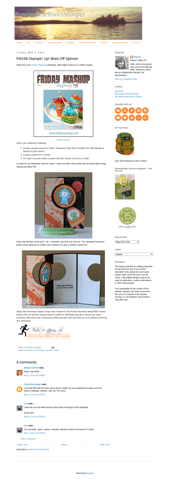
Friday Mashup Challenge (34, 350)
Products (39, 42)
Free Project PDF (87, 42)
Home (19, 42)
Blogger (90, 473)
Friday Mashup (39, 65)
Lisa (26, 403)
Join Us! (136, 42)
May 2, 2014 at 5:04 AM (34, 375)
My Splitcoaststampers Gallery (128, 97)
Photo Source (63, 140)
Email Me (119, 91)
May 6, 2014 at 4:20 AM (34, 417)
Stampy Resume (120, 42)
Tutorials (104, 42)
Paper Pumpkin (54, 42)
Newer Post (22, 445)
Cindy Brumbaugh (32, 384)
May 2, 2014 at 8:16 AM (34, 394)
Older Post (105, 445)
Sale (28, 42)
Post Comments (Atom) (39, 449)
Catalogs (70, 42)
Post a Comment (28, 439)
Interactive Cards (52, 350)
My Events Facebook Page (127, 94)
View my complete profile (126, 79)
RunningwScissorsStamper (49, 14)
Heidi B (137, 57)
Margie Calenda (31, 368)
